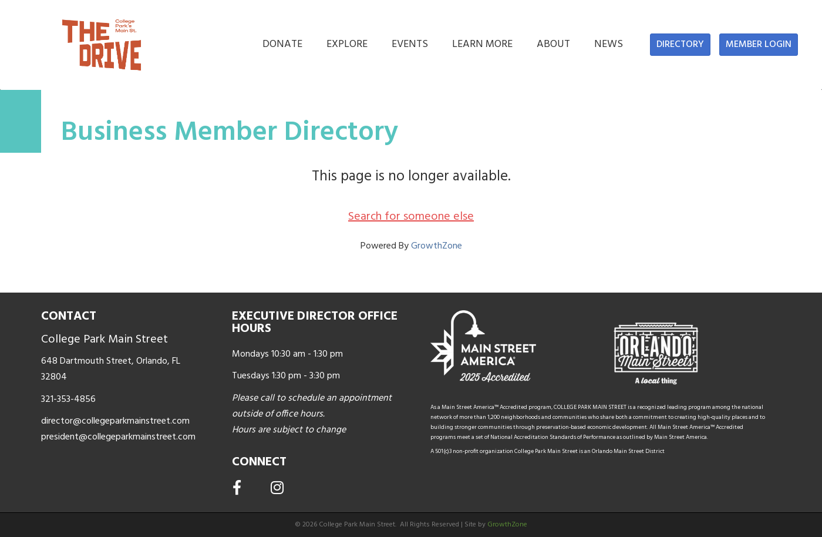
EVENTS (410, 44)
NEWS (608, 44)
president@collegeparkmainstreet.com (118, 437)
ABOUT (553, 44)
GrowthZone (436, 246)
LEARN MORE (482, 44)
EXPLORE (347, 44)
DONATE (282, 44)
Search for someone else (411, 216)
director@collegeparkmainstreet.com (115, 421)
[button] (680, 44)
